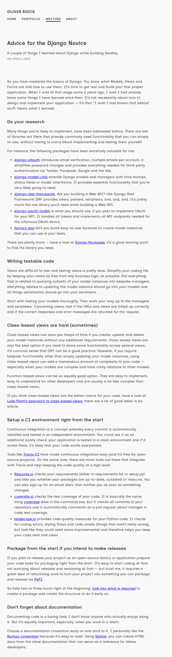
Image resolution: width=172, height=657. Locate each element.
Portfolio (31, 19)
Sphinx (100, 636)
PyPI (38, 579)
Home (11, 19)
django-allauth (27, 160)
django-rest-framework (34, 194)
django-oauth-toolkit (32, 211)
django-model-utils (30, 177)
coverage (32, 502)
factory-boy (24, 228)
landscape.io (25, 519)
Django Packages (90, 242)
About (71, 19)
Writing (53, 19)
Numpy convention (23, 636)
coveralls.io (23, 496)
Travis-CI (31, 454)
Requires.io (23, 474)
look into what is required (113, 588)
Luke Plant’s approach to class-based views (44, 401)
